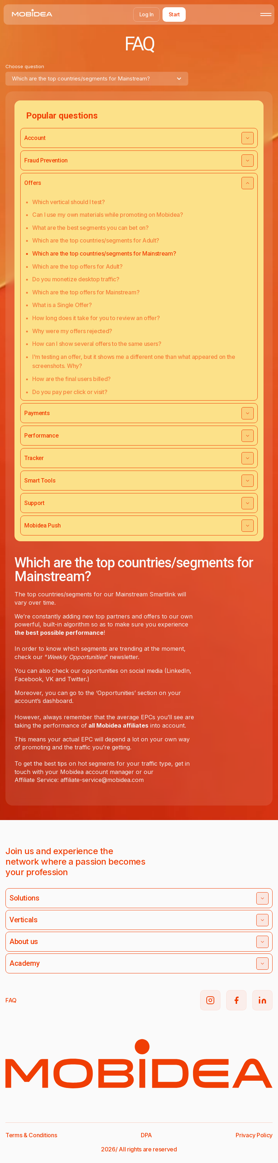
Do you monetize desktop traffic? (75, 279)
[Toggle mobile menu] (265, 14)
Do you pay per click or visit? (69, 392)
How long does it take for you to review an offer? (96, 318)
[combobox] (96, 79)
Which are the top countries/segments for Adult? (95, 240)
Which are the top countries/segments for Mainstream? (104, 253)
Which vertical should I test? (68, 202)
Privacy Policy (254, 1135)
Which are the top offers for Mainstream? (85, 292)
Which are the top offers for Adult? (77, 266)
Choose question (24, 66)
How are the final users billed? (71, 378)
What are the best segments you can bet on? (90, 227)
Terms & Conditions (31, 1135)
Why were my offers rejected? (72, 331)
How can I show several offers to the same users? (96, 343)
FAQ (11, 1000)
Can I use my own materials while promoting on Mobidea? (107, 214)
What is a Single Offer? (62, 305)
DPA (146, 1135)
